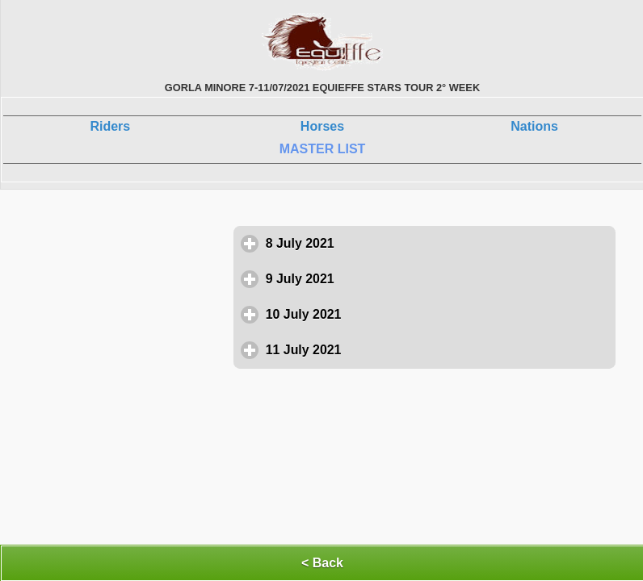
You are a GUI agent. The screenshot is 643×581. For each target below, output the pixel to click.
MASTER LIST (322, 149)
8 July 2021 (375, 243)
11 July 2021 (378, 349)
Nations (534, 126)
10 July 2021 (378, 314)
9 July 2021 (375, 278)
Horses (322, 126)
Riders (110, 126)
